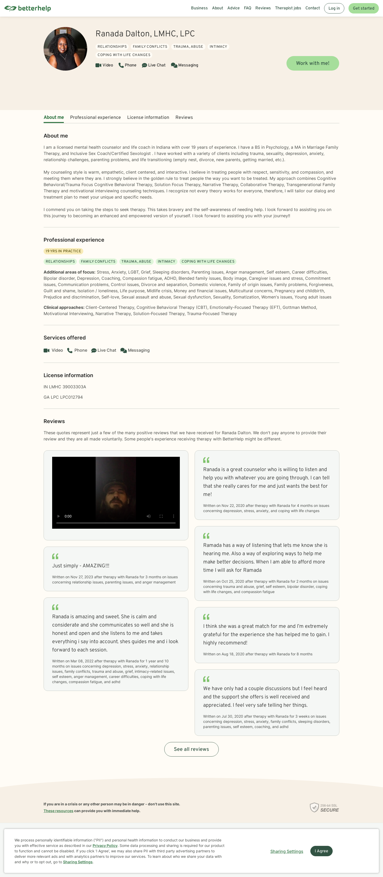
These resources (58, 810)
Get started (363, 8)
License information (148, 118)
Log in (334, 8)
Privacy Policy (105, 845)
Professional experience (95, 118)
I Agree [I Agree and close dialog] (321, 851)
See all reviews (191, 749)
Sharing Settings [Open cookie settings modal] (286, 851)
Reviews (184, 118)
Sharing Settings (78, 862)
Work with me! (313, 63)
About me (54, 118)
